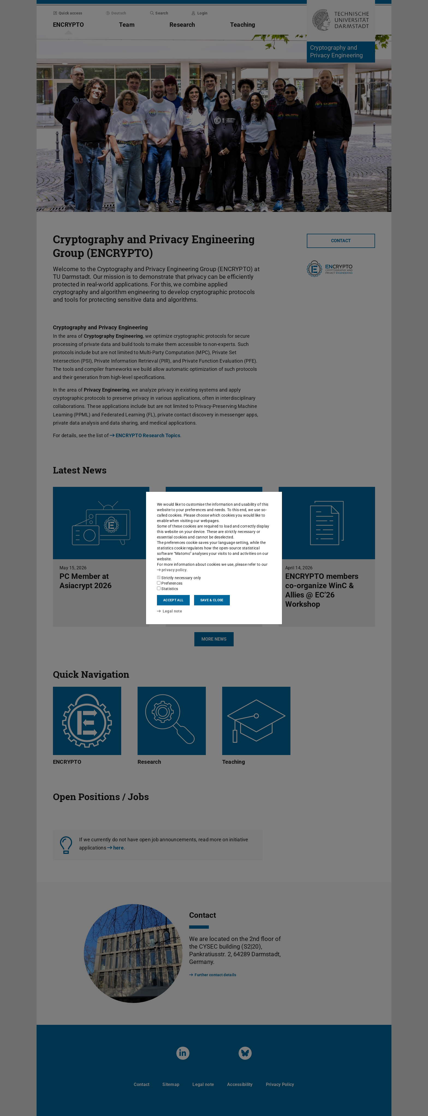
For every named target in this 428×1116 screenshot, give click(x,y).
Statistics (167, 589)
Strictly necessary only (179, 578)
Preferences (170, 583)
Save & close (212, 600)
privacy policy (171, 570)
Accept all (173, 600)
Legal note (169, 611)
